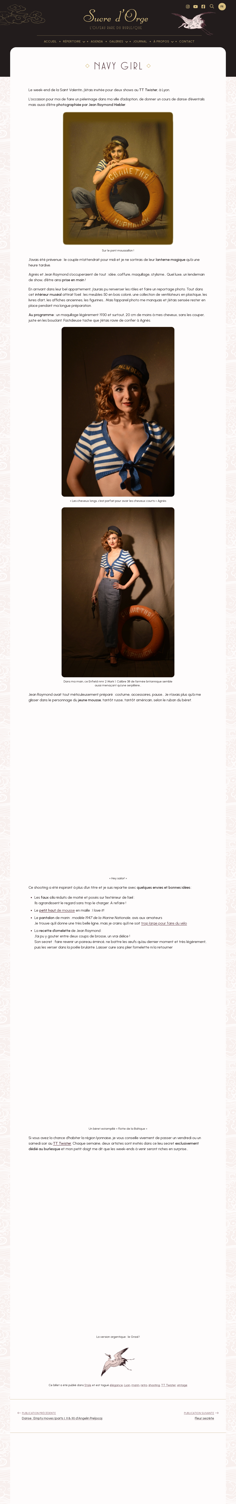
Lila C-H (43, 1470)
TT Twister (168, 1385)
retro (144, 1385)
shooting (154, 1385)
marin (135, 1385)
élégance (116, 1385)
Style (87, 1385)
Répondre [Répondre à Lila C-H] (77, 1476)
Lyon (127, 1385)
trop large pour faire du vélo (164, 923)
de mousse (57, 910)
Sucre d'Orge (60, 1496)
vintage (182, 1385)
